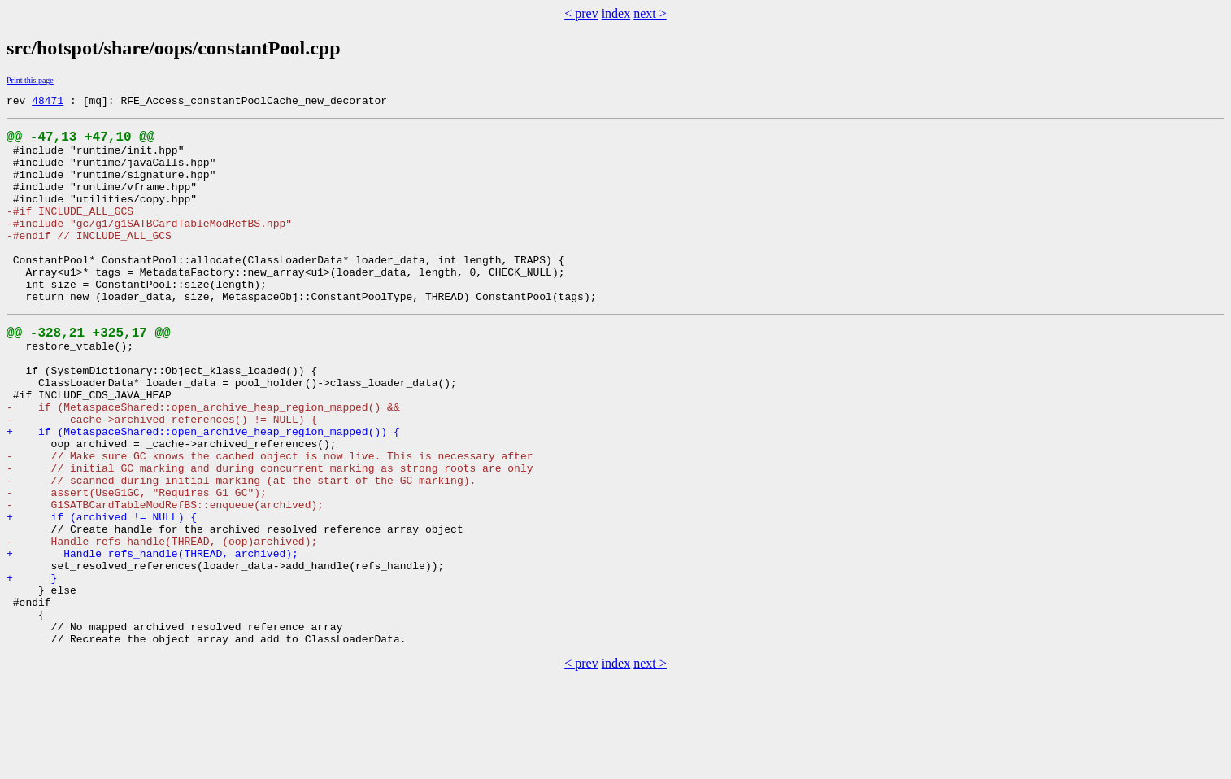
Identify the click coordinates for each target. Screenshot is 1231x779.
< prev (581, 13)
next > (650, 13)
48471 (47, 102)
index (616, 13)
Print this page (30, 80)
